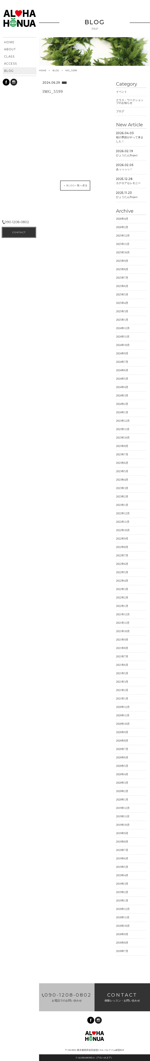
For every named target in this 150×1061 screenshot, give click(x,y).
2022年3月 (122, 588)
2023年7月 (122, 454)
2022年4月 (122, 580)
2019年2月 (122, 891)
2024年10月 (123, 344)
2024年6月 (122, 370)
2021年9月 (122, 639)
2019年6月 (122, 858)
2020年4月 (122, 774)
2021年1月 (122, 698)
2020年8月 (122, 740)
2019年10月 (123, 824)
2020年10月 (123, 723)
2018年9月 (122, 934)
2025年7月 (122, 277)
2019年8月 (122, 841)
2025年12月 (123, 235)
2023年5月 (122, 471)
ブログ (120, 111)
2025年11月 (122, 243)
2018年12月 (123, 908)
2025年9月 (122, 260)
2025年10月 (123, 252)
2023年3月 (122, 487)
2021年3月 (122, 681)
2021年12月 (123, 614)
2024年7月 (122, 361)
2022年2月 (122, 597)
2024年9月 (122, 353)
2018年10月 (123, 925)
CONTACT (19, 1051)
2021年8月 (122, 647)
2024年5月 (122, 378)
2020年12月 (123, 706)
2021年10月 (123, 631)
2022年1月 (122, 605)
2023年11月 (122, 429)
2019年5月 (122, 866)
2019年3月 (122, 883)
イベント (121, 91)
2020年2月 (122, 790)
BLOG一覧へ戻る (75, 185)
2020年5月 (122, 765)
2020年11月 (122, 715)
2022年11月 (122, 521)
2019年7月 (122, 849)
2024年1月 (122, 412)
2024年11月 (122, 336)
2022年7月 (122, 555)
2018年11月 (122, 917)
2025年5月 (122, 294)
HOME (42, 70)
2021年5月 (122, 673)
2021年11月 (122, 622)
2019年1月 (122, 900)
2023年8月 (122, 445)
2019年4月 (122, 875)
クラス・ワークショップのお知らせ (129, 101)
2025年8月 (122, 269)
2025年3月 (122, 311)
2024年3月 (122, 395)
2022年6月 (122, 563)
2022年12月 (123, 513)
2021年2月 (122, 689)
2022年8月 (122, 546)
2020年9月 (122, 732)
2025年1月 (122, 319)
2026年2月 (122, 227)
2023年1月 (122, 504)
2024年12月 (123, 328)
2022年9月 (122, 538)
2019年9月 (122, 833)
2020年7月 (122, 748)
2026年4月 (122, 218)
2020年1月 (122, 799)
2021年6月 (122, 664)
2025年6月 (122, 285)
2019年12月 (123, 807)
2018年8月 (122, 942)
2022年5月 (122, 572)
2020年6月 (122, 757)
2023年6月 (122, 462)
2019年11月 (122, 816)
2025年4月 (122, 302)
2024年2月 (122, 403)
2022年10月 (123, 530)
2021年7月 (122, 656)
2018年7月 (122, 950)
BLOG (56, 70)
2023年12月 (123, 420)
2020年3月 (122, 782)
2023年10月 (123, 437)
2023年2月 (122, 496)
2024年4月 (122, 386)
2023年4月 (122, 479)
